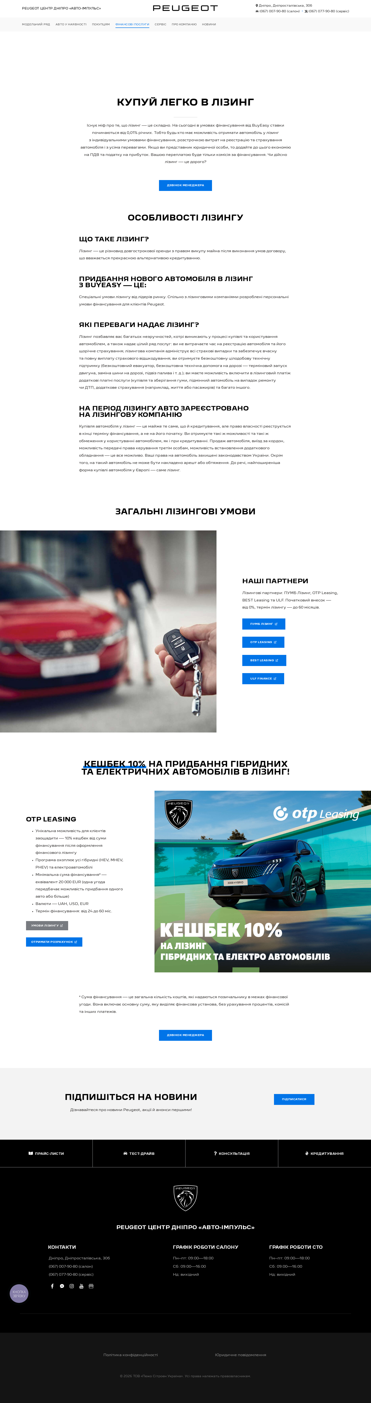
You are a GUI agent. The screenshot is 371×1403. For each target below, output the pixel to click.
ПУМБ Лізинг (263, 624)
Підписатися (294, 1099)
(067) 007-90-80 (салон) (71, 1266)
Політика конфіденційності (130, 1355)
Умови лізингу (47, 925)
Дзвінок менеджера (185, 185)
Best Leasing (264, 660)
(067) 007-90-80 (278, 11)
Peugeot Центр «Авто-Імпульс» (61, 8)
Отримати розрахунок (54, 942)
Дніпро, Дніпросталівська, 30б (284, 5)
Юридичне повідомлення (240, 1355)
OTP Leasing (263, 642)
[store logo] (185, 8)
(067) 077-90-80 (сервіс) (71, 1274)
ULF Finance (263, 678)
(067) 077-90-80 (327, 11)
